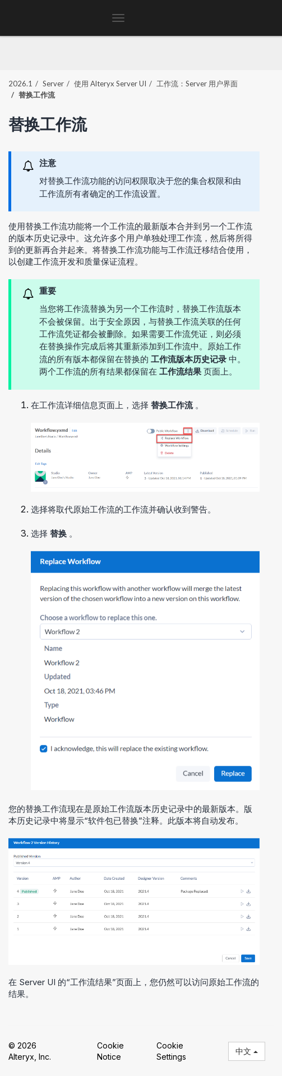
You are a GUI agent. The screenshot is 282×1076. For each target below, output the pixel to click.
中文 (246, 1051)
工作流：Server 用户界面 (197, 83)
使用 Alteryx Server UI (110, 83)
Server (53, 83)
